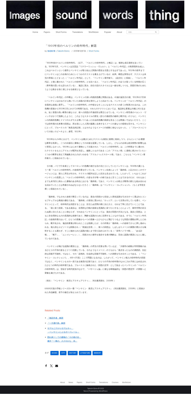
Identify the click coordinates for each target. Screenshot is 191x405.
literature (85, 364)
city (63, 364)
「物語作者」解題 (55, 328)
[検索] (140, 32)
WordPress (103, 402)
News (71, 394)
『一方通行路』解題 (56, 333)
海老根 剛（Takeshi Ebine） (59, 51)
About (119, 32)
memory (97, 364)
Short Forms (61, 32)
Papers (47, 32)
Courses (115, 394)
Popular (107, 32)
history (72, 364)
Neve (86, 402)
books (54, 364)
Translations (77, 32)
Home (35, 32)
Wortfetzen (94, 32)
